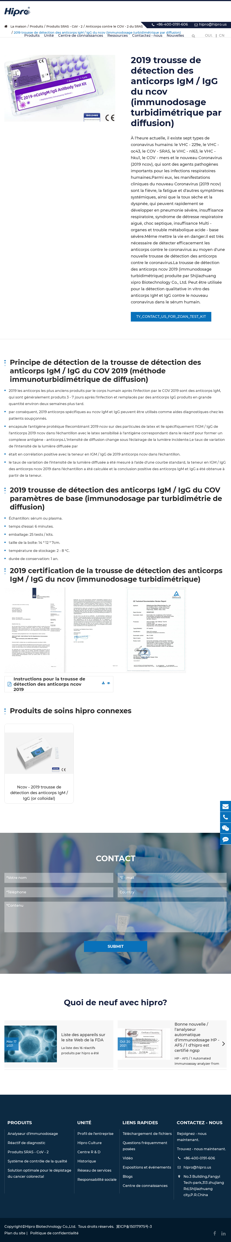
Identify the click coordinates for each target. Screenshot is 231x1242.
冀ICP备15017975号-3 (134, 1227)
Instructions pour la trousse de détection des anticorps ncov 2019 (46, 684)
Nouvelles (175, 38)
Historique (86, 1161)
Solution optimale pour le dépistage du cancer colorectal (39, 1173)
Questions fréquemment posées (145, 1146)
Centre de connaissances (80, 38)
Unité (49, 38)
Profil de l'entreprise (95, 1134)
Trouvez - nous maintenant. (201, 1149)
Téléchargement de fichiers (147, 1134)
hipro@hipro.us (213, 24)
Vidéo (128, 1158)
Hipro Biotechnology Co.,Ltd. (50, 1227)
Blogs (128, 1176)
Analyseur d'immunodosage (33, 1134)
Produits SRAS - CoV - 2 (28, 1152)
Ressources (117, 38)
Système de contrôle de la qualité (37, 1161)
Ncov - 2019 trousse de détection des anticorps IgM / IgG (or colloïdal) (39, 793)
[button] (224, 1044)
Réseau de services (94, 1170)
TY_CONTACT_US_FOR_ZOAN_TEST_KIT (171, 317)
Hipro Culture (89, 1143)
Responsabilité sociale (97, 1180)
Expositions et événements (147, 1167)
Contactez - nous (147, 38)
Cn (221, 35)
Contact (115, 858)
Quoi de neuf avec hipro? (115, 1002)
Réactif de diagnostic (26, 1143)
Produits (32, 38)
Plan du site (14, 1233)
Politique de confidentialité (54, 1233)
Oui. (209, 35)
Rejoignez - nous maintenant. (191, 1137)
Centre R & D (88, 1152)
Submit (116, 946)
